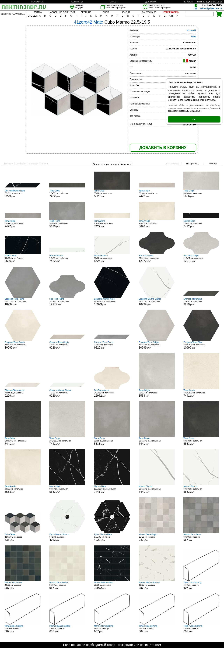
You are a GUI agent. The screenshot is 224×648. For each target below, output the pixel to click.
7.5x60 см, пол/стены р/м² (67, 194)
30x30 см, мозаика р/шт (157, 537)
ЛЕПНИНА (86, 12)
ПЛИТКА (37, 12)
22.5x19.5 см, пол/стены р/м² (23, 302)
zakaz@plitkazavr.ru (211, 8)
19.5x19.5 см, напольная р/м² (201, 393)
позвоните (125, 645)
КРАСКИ (126, 12)
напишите (147, 645)
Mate (193, 36)
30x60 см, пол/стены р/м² (112, 194)
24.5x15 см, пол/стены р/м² (157, 258)
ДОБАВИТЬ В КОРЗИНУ (162, 147)
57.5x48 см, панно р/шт (67, 537)
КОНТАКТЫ (77, 2)
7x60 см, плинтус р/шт (201, 585)
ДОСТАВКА (150, 2)
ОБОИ (106, 12)
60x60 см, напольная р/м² (157, 393)
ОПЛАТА (114, 2)
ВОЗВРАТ (188, 2)
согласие (199, 105)
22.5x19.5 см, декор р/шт (23, 537)
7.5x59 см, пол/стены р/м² (23, 194)
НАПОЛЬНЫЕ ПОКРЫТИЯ (62, 12)
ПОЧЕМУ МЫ (37, 2)
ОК (194, 119)
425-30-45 (212, 5)
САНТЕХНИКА (149, 12)
